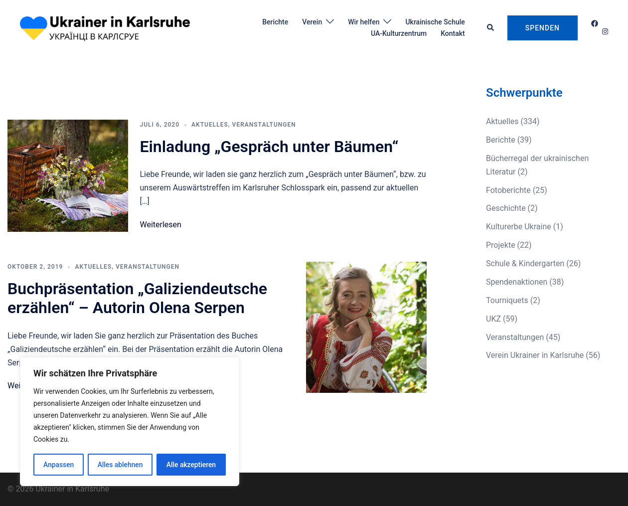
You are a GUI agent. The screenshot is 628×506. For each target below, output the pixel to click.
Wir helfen (363, 22)
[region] (129, 421)
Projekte (500, 245)
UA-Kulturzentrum (399, 33)
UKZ (493, 319)
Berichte (275, 22)
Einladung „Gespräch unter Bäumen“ (269, 146)
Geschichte (506, 208)
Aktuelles (209, 124)
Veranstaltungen (264, 124)
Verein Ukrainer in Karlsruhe (535, 355)
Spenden (542, 28)
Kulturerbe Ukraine (518, 226)
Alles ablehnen (120, 465)
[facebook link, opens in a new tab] (594, 23)
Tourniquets (507, 300)
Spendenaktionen (516, 282)
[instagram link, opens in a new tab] (604, 31)
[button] (491, 28)
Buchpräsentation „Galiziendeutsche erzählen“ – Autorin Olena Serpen (137, 298)
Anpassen (58, 465)
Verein (312, 22)
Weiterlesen (160, 224)
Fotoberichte (508, 190)
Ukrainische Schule (435, 22)
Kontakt (453, 33)
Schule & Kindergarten (525, 263)
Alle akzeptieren (191, 465)
